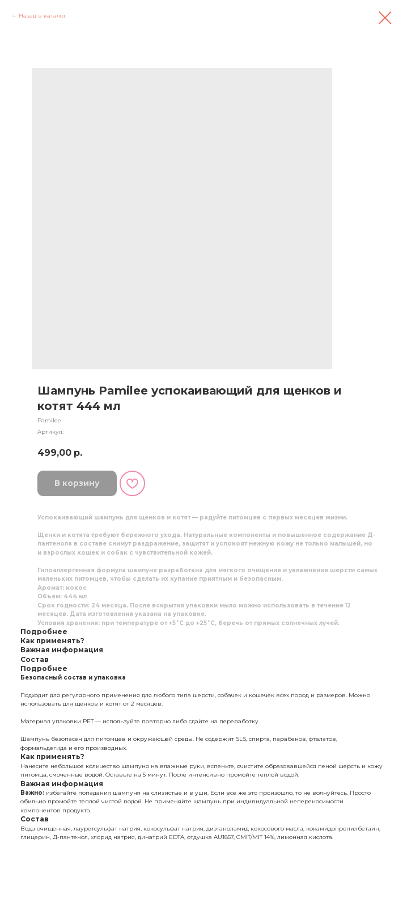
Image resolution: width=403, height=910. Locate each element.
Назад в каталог (42, 15)
